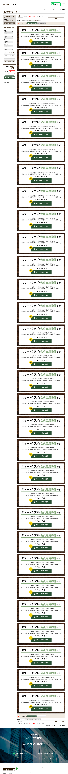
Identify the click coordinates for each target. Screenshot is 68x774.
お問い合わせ (43, 772)
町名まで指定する (9, 20)
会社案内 (43, 768)
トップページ (44, 9)
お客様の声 (55, 768)
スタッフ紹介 (43, 770)
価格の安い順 (31, 20)
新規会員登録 (32, 770)
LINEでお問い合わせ (21, 753)
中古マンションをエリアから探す (54, 9)
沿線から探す (6, 82)
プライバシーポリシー (57, 770)
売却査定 (31, 772)
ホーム (30, 768)
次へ (63, 18)
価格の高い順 (38, 20)
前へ (49, 18)
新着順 (27, 20)
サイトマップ (55, 772)
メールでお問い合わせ (46, 753)
